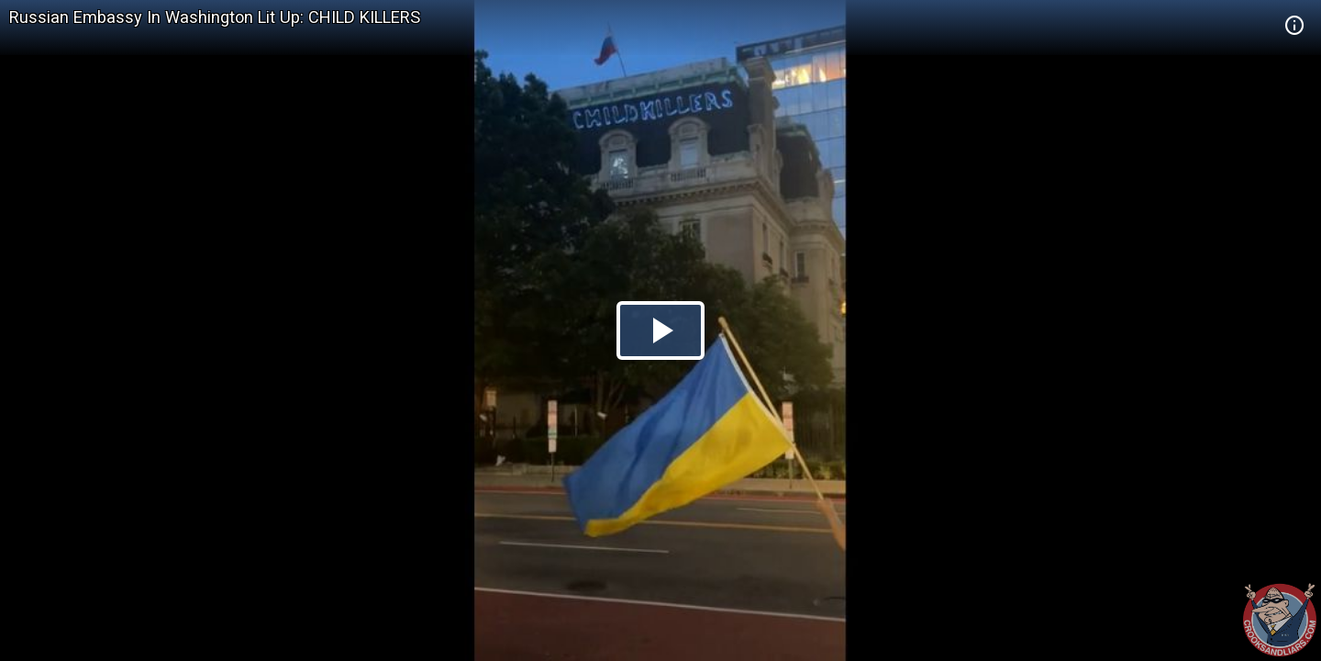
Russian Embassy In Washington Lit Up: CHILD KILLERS (214, 17)
